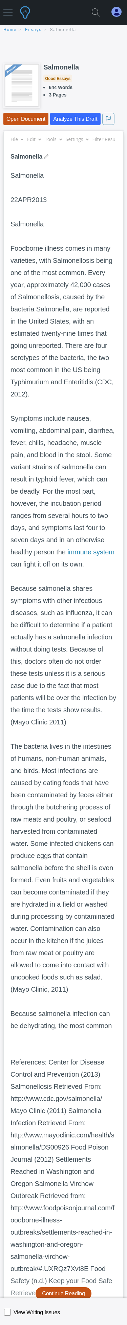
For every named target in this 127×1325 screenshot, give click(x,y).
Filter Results (109, 139)
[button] (8, 9)
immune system (90, 552)
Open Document (25, 119)
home (10, 29)
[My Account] (119, 12)
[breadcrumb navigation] (63, 30)
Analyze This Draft (75, 119)
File (16, 139)
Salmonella (63, 29)
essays (33, 29)
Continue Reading (63, 1293)
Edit (34, 139)
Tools (53, 139)
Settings (77, 139)
